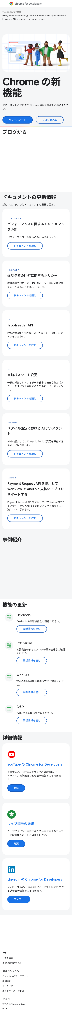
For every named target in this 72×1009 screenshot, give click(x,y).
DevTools (13, 422)
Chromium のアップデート (15, 976)
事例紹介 (12, 540)
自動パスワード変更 (22, 375)
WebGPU (23, 675)
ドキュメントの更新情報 (29, 197)
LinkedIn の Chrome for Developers (34, 879)
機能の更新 (14, 605)
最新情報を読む (31, 628)
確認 (16, 843)
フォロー (19, 899)
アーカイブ (7, 986)
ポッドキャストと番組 (13, 991)
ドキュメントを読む (25, 245)
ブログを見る (49, 119)
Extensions (24, 643)
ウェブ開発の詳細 (20, 824)
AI (9, 319)
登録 (16, 788)
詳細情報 (12, 738)
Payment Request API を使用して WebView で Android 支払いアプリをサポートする (35, 489)
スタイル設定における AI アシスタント (34, 431)
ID (9, 369)
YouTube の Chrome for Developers (35, 764)
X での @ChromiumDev (13, 1004)
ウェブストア (14, 270)
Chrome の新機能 (31, 87)
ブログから (14, 132)
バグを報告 (7, 958)
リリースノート (17, 119)
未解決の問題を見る (12, 963)
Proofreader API (20, 325)
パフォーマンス (15, 218)
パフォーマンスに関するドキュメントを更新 (35, 227)
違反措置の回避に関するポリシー (32, 276)
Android (12, 478)
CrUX (20, 707)
